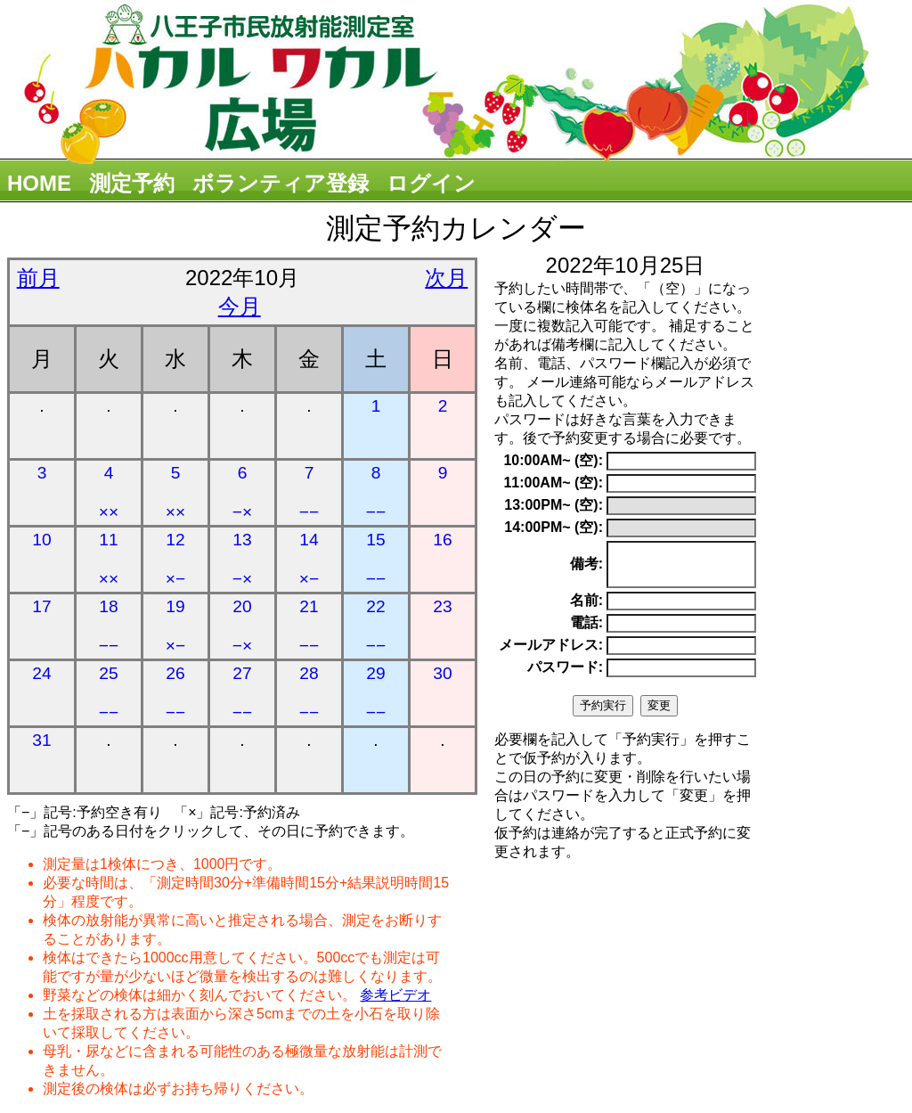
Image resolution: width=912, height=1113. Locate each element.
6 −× (242, 492)
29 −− (376, 693)
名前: (586, 608)
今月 (239, 306)
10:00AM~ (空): (553, 460)
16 (442, 539)
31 (41, 740)
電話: (586, 630)
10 (41, 539)
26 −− (175, 693)
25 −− (108, 693)
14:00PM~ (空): (553, 527)
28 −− (309, 693)
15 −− (376, 559)
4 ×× (108, 492)
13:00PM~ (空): (553, 504)
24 (41, 673)
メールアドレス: (551, 652)
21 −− (309, 626)
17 (41, 606)
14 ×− (309, 559)
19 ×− (175, 626)
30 (442, 673)
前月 (38, 278)
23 (442, 606)
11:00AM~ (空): (553, 482)
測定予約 (132, 183)
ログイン (431, 183)
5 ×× (175, 492)
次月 (446, 278)
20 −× (242, 626)
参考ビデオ (395, 995)
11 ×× (108, 559)
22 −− (376, 626)
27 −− (242, 693)
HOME (39, 183)
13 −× (242, 559)
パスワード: (565, 675)
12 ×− (175, 559)
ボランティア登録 (280, 183)
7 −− (309, 492)
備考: (586, 568)
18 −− (108, 626)
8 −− (376, 492)
